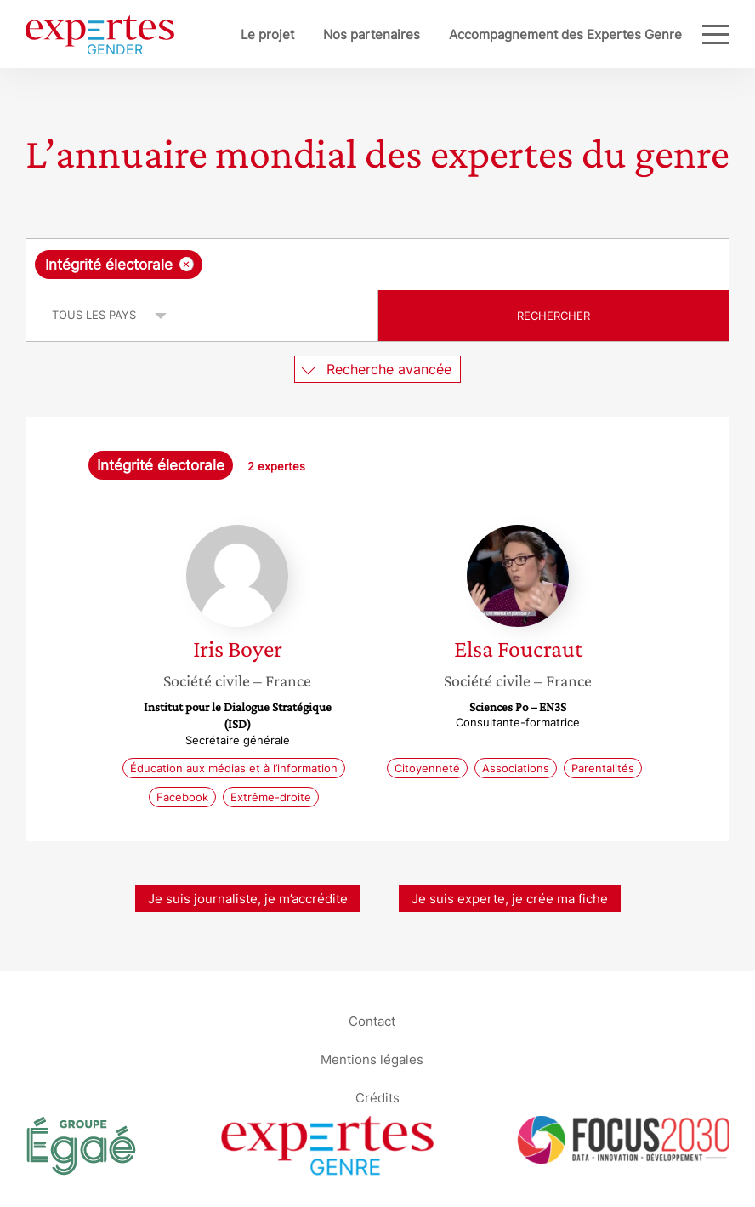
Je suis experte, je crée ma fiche (510, 899)
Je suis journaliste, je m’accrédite (248, 899)
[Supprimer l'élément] (186, 264)
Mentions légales (372, 1058)
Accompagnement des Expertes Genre (565, 34)
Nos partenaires (371, 34)
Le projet (267, 34)
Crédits (377, 1097)
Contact (372, 1020)
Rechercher (553, 315)
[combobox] (377, 264)
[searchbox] (342, 264)
